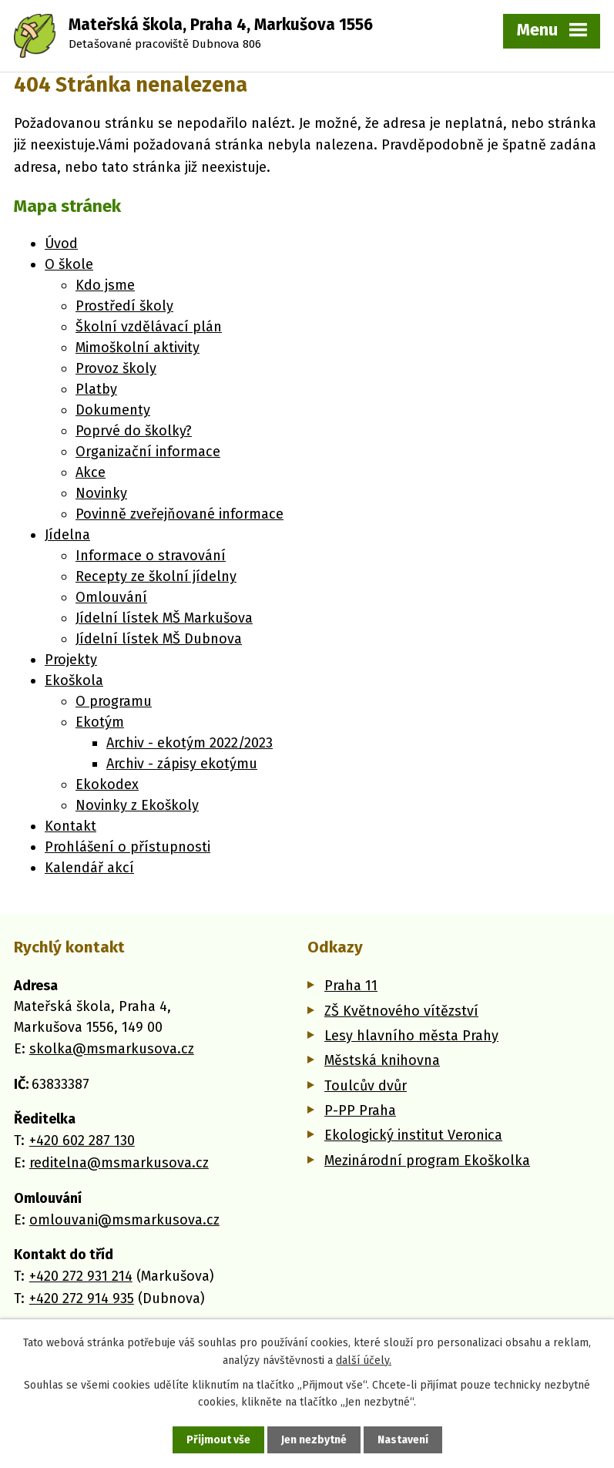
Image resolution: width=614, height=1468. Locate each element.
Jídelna (67, 534)
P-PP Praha (360, 1110)
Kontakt (70, 826)
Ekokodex (107, 784)
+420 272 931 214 (81, 1276)
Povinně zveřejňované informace (179, 514)
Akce (90, 472)
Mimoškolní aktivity (137, 347)
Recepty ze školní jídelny (156, 576)
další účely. (363, 1359)
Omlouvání (111, 597)
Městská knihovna (382, 1060)
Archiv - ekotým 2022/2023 (189, 742)
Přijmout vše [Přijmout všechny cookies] (218, 1439)
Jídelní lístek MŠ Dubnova (158, 638)
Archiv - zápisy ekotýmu (181, 763)
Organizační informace (147, 451)
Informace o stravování (150, 555)
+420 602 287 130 (82, 1140)
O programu (113, 701)
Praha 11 (350, 985)
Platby (96, 389)
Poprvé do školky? (133, 430)
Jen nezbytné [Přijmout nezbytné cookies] (314, 1439)
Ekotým (99, 722)
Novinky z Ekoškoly (137, 805)
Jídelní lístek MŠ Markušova (164, 618)
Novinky (101, 493)
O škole (69, 264)
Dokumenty (112, 409)
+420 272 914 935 (81, 1298)
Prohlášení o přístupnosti (127, 846)
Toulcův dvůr (365, 1085)
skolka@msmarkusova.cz (111, 1048)
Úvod (61, 243)
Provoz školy (115, 368)
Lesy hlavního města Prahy (411, 1035)
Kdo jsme (105, 285)
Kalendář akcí (89, 867)
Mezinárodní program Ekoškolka (427, 1160)
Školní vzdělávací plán (148, 326)
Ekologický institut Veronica (413, 1135)
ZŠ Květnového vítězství (401, 1011)
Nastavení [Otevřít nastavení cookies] (402, 1439)
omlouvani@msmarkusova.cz (124, 1219)
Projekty (71, 659)
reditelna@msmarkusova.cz (119, 1162)
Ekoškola (74, 680)
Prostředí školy (124, 305)
